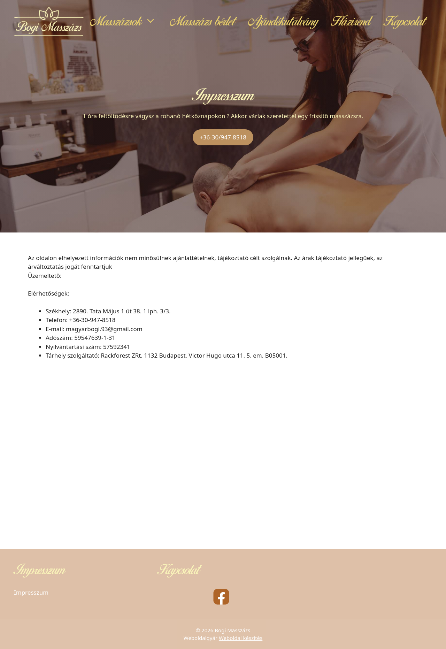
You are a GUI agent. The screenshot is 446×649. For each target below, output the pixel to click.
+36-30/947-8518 (223, 137)
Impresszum (31, 592)
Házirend (350, 22)
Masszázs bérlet (202, 22)
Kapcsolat (404, 22)
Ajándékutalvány (283, 22)
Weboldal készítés (240, 637)
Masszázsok (127, 21)
